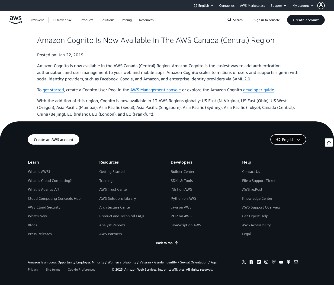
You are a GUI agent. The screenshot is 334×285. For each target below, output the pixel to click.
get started (53, 89)
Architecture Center (115, 207)
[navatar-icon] (321, 5)
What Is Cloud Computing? (50, 180)
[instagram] (266, 262)
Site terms (52, 269)
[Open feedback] (329, 142)
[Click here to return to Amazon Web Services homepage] (15, 22)
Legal (246, 233)
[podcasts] (288, 262)
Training (105, 180)
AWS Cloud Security (44, 207)
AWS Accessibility (256, 225)
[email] (296, 262)
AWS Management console (155, 89)
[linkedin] (259, 262)
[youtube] (281, 262)
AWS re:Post (252, 189)
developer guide (258, 89)
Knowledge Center (257, 198)
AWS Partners (110, 233)
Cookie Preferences (81, 269)
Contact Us (251, 171)
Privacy (33, 269)
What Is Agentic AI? (43, 189)
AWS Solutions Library (117, 198)
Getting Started (112, 171)
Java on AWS (181, 207)
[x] (244, 262)
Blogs (32, 225)
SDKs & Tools (182, 180)
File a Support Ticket (259, 180)
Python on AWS (183, 198)
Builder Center (182, 171)
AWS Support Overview (261, 207)
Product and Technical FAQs (121, 216)
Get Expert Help (255, 216)
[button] (325, 5)
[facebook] (251, 262)
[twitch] (274, 262)
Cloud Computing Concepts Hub (54, 198)
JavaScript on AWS (186, 225)
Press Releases (40, 233)
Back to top (167, 243)
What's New (37, 216)
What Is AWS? (39, 171)
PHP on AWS (181, 216)
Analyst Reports (112, 225)
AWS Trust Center (113, 189)
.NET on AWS (181, 189)
